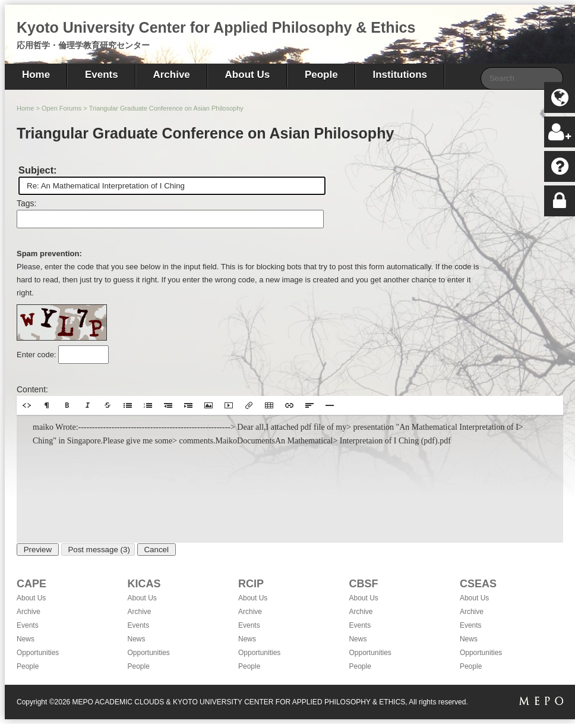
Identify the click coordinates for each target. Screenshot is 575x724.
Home (36, 74)
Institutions (399, 74)
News (25, 639)
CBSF (363, 584)
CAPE (31, 584)
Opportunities (38, 653)
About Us (247, 74)
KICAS (143, 584)
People (321, 74)
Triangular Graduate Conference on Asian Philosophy (166, 108)
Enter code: (37, 354)
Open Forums (61, 108)
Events (101, 74)
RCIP (251, 584)
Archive (171, 74)
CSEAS (478, 584)
